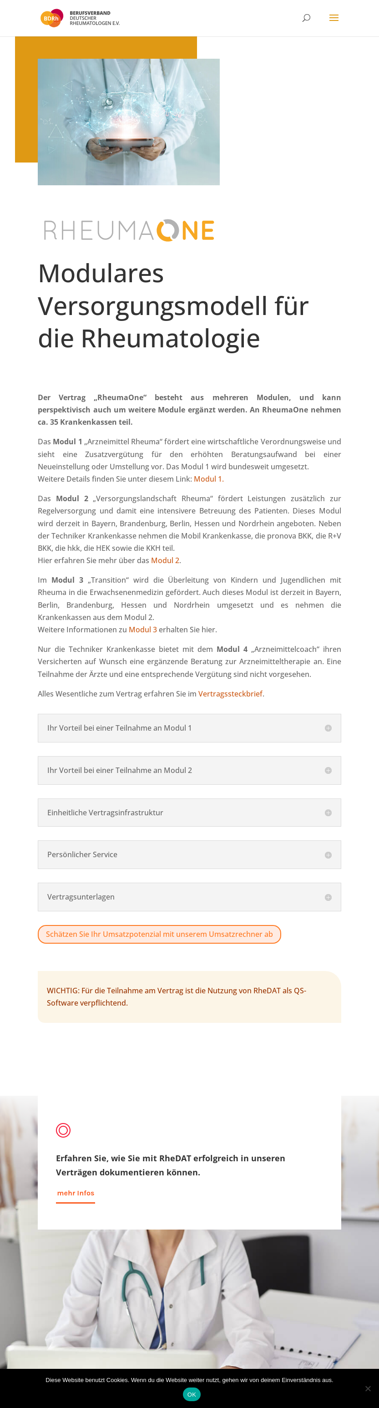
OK (191, 1394)
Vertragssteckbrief (230, 694)
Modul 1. (209, 479)
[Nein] (367, 1388)
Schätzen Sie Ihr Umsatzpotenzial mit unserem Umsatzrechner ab (159, 934)
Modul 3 (143, 630)
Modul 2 (165, 560)
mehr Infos (75, 1193)
